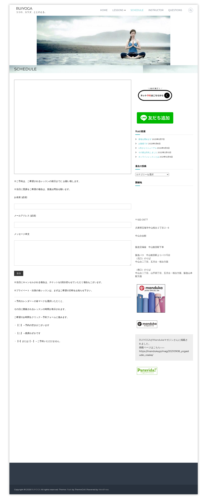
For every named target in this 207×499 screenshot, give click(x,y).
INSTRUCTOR (156, 10)
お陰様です (143, 143)
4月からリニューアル (147, 148)
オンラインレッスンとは (148, 157)
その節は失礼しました (147, 152)
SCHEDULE (137, 10)
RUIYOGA (24, 8)
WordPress (104, 489)
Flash (69, 489)
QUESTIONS (175, 10)
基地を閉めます (145, 139)
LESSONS (117, 10)
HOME (104, 10)
